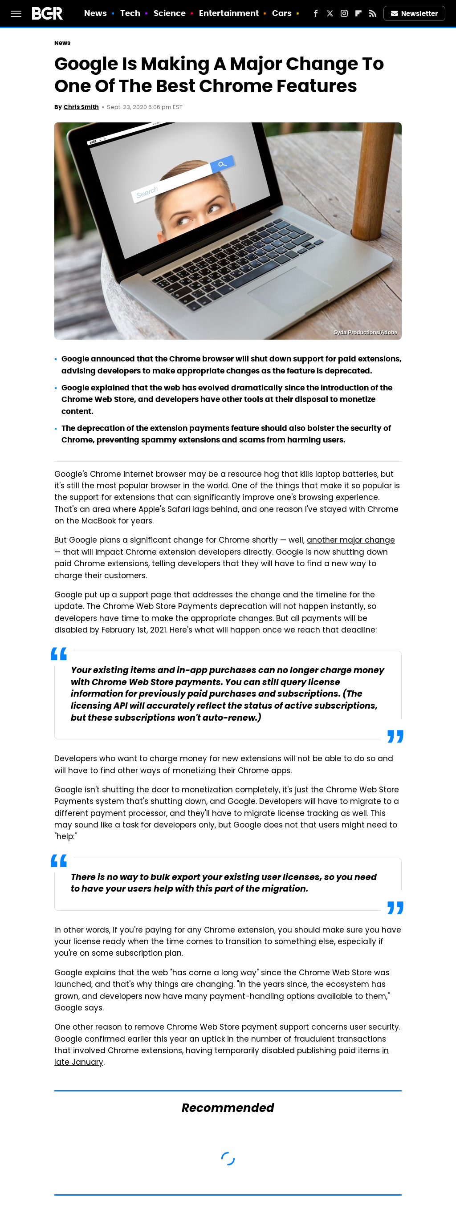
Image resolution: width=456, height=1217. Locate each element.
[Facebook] (315, 13)
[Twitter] (330, 13)
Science (170, 13)
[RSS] (372, 13)
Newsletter (414, 13)
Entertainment (229, 13)
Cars (282, 13)
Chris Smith (81, 107)
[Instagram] (344, 13)
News (95, 13)
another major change (351, 541)
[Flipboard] (358, 13)
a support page (141, 595)
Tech (130, 13)
